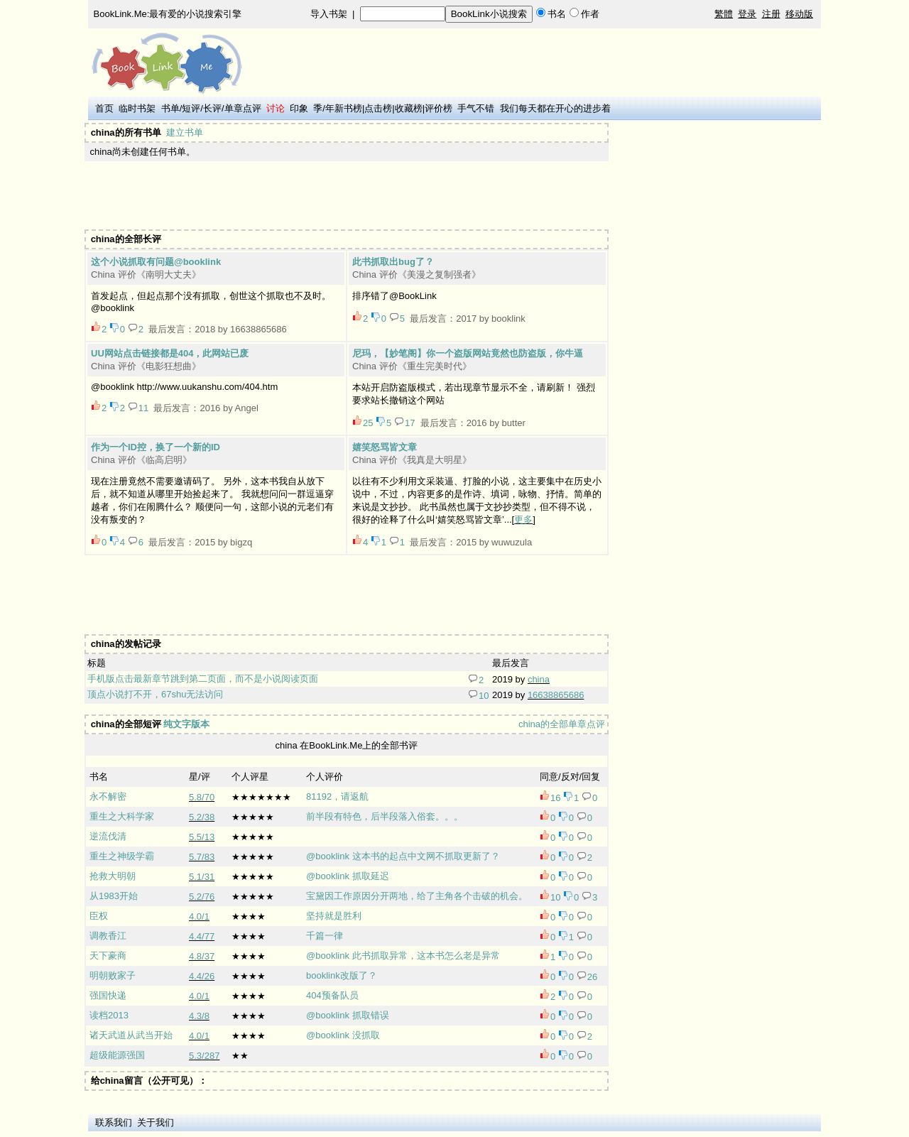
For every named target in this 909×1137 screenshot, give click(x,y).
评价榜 (438, 108)
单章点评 (242, 108)
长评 (212, 108)
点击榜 (378, 108)
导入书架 (328, 14)
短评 (191, 108)
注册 (771, 14)
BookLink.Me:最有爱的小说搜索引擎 (168, 14)
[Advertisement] (345, 195)
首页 (104, 108)
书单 (170, 108)
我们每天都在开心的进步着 (555, 108)
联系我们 (113, 1122)
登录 (747, 14)
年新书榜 (343, 108)
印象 (299, 108)
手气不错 (475, 108)
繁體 (723, 14)
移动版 (799, 14)
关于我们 (155, 1122)
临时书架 (137, 108)
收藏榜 (409, 108)
